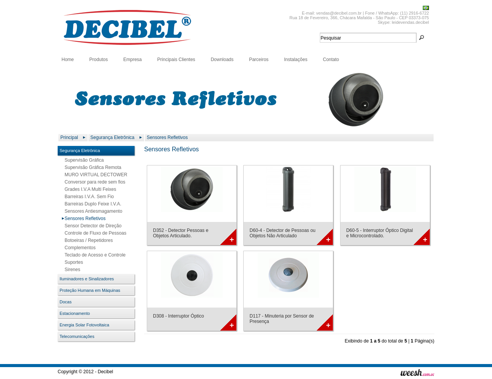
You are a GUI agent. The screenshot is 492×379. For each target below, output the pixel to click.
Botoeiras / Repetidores (87, 240)
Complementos (79, 247)
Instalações (296, 59)
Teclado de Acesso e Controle (94, 255)
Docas (65, 302)
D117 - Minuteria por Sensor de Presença (281, 318)
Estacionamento (75, 313)
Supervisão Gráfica (83, 160)
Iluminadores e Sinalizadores (87, 278)
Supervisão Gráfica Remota (91, 167)
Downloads (222, 59)
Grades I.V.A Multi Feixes (89, 189)
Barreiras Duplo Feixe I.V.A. (91, 204)
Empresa (132, 59)
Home (68, 59)
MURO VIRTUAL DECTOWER (94, 174)
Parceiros (259, 59)
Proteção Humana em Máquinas (90, 290)
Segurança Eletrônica (112, 137)
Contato (331, 59)
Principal (69, 137)
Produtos (98, 59)
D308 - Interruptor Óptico (178, 316)
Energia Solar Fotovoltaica (84, 325)
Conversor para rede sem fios (93, 182)
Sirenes (71, 269)
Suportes (72, 262)
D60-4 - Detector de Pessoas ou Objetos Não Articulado (282, 233)
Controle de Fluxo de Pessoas (94, 233)
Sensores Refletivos (167, 137)
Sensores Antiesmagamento (92, 211)
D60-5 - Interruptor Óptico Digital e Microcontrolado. (379, 233)
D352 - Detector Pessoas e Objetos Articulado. (180, 233)
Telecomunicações (77, 336)
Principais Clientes (176, 59)
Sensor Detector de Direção (91, 225)
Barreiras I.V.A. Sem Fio (88, 196)
